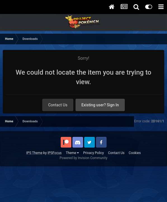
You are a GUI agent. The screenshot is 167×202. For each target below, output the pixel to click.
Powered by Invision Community (83, 158)
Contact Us (57, 105)
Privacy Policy (93, 153)
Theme (72, 153)
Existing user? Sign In (100, 105)
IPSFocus (55, 153)
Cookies (135, 153)
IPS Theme (34, 153)
